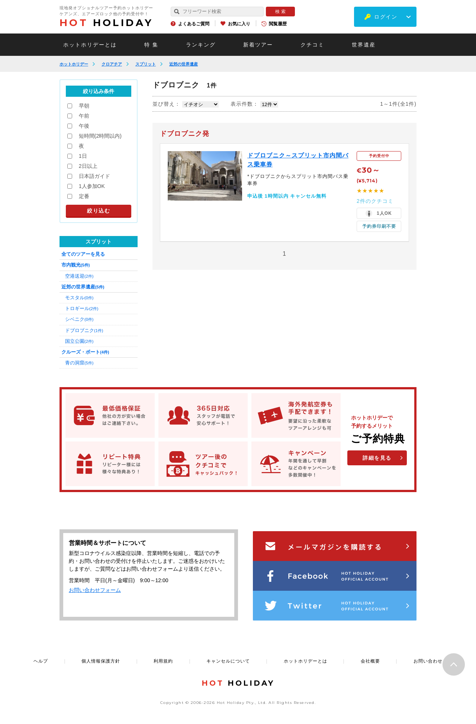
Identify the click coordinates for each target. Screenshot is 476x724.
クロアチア (112, 64)
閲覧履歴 (278, 23)
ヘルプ (40, 661)
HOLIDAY (106, 23)
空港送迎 (79, 276)
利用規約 (163, 661)
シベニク (79, 319)
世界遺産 (364, 45)
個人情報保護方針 (100, 661)
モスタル (79, 297)
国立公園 (79, 341)
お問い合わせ (428, 661)
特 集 (151, 45)
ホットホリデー (74, 64)
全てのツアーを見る (83, 254)
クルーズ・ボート (85, 352)
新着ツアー (258, 45)
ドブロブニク (84, 330)
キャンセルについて (228, 661)
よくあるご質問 (193, 23)
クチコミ (312, 45)
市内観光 (75, 265)
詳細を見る (377, 458)
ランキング (201, 45)
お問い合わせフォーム (95, 590)
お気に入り (239, 23)
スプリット (145, 64)
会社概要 (370, 661)
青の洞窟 (79, 363)
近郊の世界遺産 (183, 64)
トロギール (81, 308)
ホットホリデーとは (90, 45)
